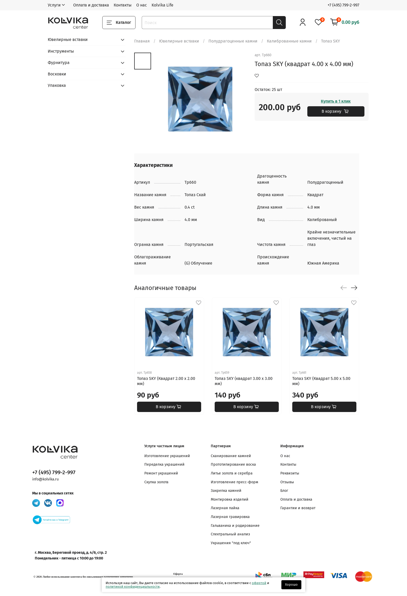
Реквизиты (289, 473)
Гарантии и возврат (297, 508)
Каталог (119, 22)
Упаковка (57, 85)
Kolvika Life (162, 5)
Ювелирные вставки (179, 41)
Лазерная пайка (225, 508)
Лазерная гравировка (230, 517)
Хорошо (291, 584)
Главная (142, 41)
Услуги (54, 5)
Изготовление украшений (167, 456)
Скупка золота (156, 482)
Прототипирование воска (233, 464)
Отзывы (287, 482)
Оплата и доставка (91, 5)
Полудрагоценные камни (232, 41)
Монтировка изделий (229, 499)
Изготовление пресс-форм (234, 482)
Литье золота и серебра (232, 473)
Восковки (57, 74)
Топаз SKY (330, 41)
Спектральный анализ (230, 534)
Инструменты (61, 51)
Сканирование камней (231, 456)
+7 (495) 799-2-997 (343, 5)
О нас (141, 5)
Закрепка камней (226, 490)
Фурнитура (59, 62)
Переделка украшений (164, 464)
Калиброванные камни (289, 41)
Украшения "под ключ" (231, 543)
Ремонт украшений (161, 473)
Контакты (123, 5)
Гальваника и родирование (235, 525)
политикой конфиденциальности (133, 586)
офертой (259, 583)
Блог (284, 490)
